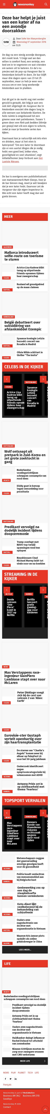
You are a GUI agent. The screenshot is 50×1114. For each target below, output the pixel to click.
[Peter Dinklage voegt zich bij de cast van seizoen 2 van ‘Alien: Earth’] (8, 692)
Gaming (29, 594)
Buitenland (8, 290)
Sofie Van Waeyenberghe (33, 38)
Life (37, 1072)
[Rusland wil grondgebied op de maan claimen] (8, 284)
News (5, 667)
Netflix (9, 594)
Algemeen (7, 247)
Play (47, 816)
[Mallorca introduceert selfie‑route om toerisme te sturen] (25, 236)
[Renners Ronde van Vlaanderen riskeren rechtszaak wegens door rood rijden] (33, 813)
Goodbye (7, 1099)
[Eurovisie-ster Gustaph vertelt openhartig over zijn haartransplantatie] (25, 718)
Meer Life (33, 1061)
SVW (6, 42)
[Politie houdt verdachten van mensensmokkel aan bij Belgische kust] (8, 875)
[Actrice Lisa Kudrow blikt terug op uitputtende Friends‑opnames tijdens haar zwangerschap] (8, 268)
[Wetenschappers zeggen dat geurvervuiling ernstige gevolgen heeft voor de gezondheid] (8, 859)
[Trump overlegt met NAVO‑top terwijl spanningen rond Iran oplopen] (8, 542)
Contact (7, 1107)
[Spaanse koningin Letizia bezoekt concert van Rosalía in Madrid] (8, 339)
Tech (30, 1072)
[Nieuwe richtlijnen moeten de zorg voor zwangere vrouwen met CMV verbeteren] (7, 1050)
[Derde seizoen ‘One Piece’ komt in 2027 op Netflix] (13, 591)
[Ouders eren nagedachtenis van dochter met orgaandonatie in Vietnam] (8, 920)
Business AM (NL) (11, 1095)
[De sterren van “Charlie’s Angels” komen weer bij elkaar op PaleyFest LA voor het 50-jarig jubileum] (8, 751)
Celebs (6, 278)
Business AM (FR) (31, 1095)
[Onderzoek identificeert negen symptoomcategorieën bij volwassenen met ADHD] (8, 767)
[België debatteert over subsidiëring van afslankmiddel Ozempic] (25, 305)
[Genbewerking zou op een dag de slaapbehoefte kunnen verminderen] (8, 888)
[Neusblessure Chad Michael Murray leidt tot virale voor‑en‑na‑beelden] (8, 558)
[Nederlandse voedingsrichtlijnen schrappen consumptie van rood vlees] (8, 470)
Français (7, 1084)
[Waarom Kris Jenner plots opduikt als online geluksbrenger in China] (8, 936)
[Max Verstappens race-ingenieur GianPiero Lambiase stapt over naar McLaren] (25, 655)
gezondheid (8, 777)
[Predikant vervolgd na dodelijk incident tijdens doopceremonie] (25, 510)
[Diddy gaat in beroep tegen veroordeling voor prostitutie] (8, 486)
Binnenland (8, 317)
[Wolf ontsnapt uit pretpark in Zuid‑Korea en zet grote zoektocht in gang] (25, 435)
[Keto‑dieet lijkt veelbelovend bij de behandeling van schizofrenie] (8, 904)
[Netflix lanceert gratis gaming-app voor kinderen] (33, 591)
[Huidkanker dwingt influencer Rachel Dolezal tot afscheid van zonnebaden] (7, 1039)
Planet (21, 1072)
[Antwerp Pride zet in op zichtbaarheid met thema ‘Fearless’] (8, 784)
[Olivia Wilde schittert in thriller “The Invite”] (8, 352)
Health (6, 480)
